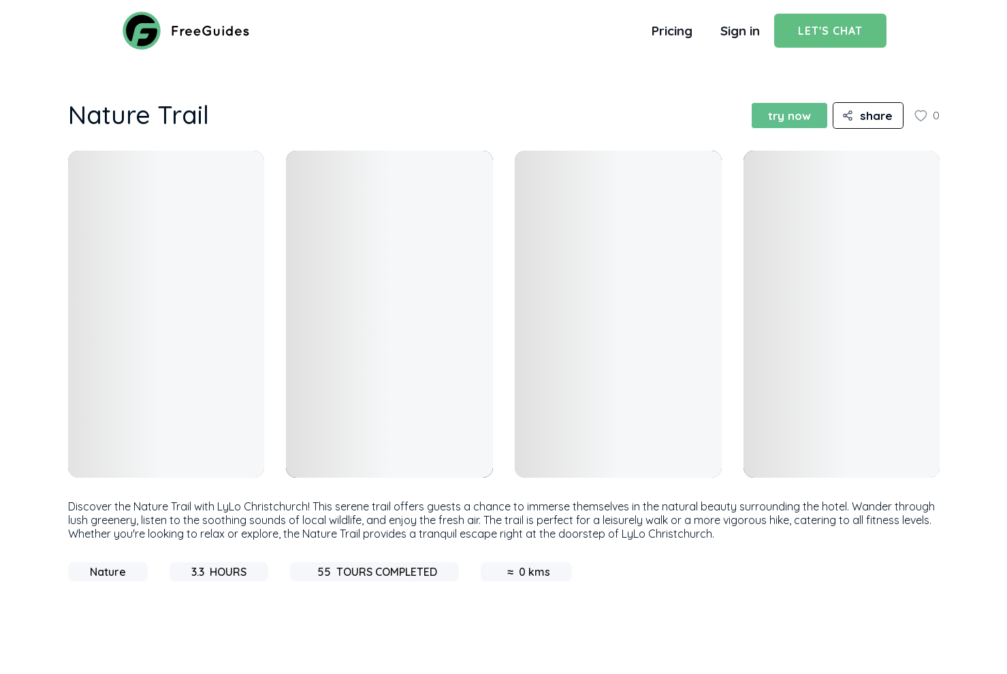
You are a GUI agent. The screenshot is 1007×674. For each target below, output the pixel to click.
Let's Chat (830, 30)
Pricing (672, 30)
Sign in (740, 30)
